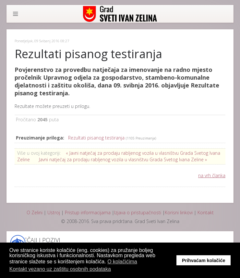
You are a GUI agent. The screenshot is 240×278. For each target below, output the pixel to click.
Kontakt (206, 212)
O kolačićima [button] (122, 261)
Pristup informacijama (88, 212)
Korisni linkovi (179, 212)
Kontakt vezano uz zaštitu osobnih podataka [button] (60, 269)
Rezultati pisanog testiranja (97, 138)
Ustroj (53, 212)
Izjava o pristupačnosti (137, 212)
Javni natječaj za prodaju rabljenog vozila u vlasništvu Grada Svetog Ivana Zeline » (123, 159)
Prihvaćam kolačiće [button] (203, 260)
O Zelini (34, 212)
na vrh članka (211, 175)
